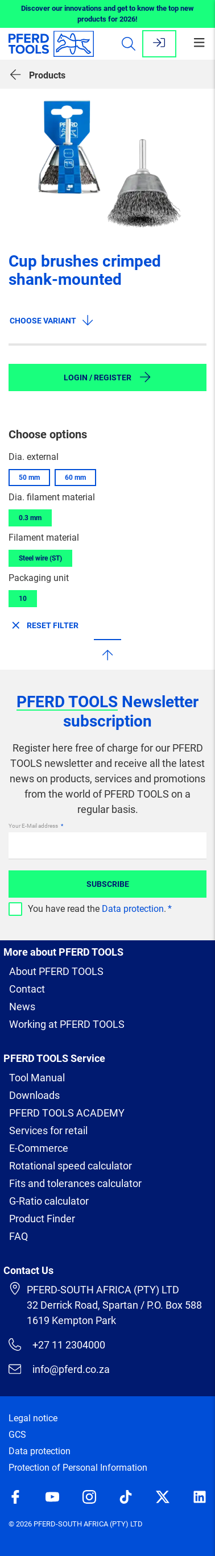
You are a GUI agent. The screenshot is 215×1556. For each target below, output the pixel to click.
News (22, 1007)
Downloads (34, 1095)
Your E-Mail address (34, 826)
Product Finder (42, 1219)
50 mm (29, 478)
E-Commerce (38, 1148)
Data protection (133, 908)
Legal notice (33, 1418)
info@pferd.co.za (59, 1369)
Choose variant (52, 320)
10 (23, 599)
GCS (17, 1434)
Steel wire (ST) (40, 558)
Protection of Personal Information (78, 1467)
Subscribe (107, 884)
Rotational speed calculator (70, 1166)
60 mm (75, 478)
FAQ (18, 1236)
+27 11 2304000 (57, 1344)
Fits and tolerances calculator (75, 1183)
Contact (27, 989)
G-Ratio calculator (49, 1201)
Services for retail (48, 1130)
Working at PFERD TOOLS (67, 1024)
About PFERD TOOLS (56, 971)
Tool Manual (37, 1078)
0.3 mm (30, 518)
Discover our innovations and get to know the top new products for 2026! (107, 14)
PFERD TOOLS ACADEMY (67, 1113)
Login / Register (108, 377)
